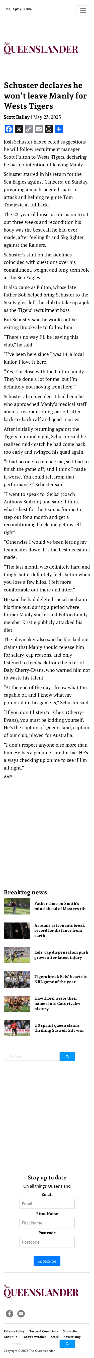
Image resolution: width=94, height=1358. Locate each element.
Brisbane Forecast (35, 25)
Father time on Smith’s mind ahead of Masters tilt (60, 906)
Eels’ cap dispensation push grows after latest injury (61, 955)
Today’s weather (34, 1337)
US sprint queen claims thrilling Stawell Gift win (59, 1028)
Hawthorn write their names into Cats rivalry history (57, 1003)
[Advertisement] (47, 833)
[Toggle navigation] (83, 10)
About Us (10, 1337)
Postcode (47, 1232)
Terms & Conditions (43, 1331)
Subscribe (47, 1261)
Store (55, 1337)
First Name (47, 1213)
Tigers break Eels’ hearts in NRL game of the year (61, 979)
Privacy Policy (14, 1331)
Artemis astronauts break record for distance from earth (59, 930)
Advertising (72, 1337)
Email (47, 1194)
